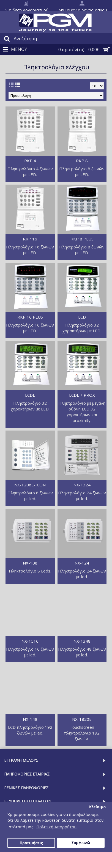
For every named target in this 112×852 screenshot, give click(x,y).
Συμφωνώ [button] (81, 842)
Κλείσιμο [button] (97, 806)
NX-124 (82, 563)
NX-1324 (82, 484)
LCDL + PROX (82, 395)
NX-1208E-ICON (30, 484)
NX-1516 (30, 641)
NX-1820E (82, 719)
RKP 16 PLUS (30, 317)
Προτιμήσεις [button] (31, 842)
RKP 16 (30, 239)
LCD (82, 317)
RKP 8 (82, 160)
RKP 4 (30, 160)
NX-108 (30, 563)
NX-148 (30, 719)
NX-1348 (82, 641)
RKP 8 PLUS (82, 239)
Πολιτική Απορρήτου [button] (56, 826)
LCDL (30, 395)
